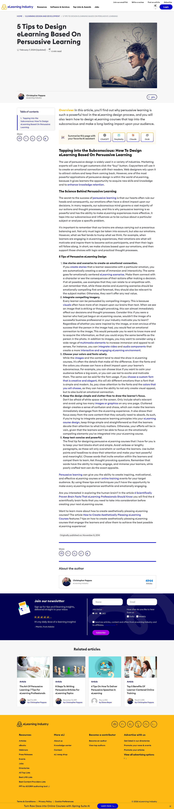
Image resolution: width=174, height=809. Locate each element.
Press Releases (25, 754)
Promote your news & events (137, 745)
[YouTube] (138, 724)
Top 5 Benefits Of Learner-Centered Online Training (140, 690)
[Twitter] (122, 724)
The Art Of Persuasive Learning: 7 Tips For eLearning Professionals (32, 690)
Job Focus (97, 609)
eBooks (22, 745)
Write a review (138, 2)
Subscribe (100, 632)
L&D (104, 613)
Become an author (98, 740)
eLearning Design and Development (42, 16)
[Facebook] (115, 724)
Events (22, 759)
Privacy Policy (45, 801)
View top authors (97, 745)
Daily (130, 616)
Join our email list (120, 2)
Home (19, 16)
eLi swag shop (60, 754)
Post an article (154, 2)
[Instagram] (154, 724)
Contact (58, 750)
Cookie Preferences (64, 801)
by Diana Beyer (105, 702)
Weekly (141, 616)
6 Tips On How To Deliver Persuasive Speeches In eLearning (104, 690)
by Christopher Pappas (37, 702)
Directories (24, 768)
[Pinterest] (146, 724)
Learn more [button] (109, 625)
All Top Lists (24, 772)
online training (110, 478)
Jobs (21, 763)
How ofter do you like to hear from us (140, 611)
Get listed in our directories (137, 740)
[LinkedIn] (130, 724)
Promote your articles (134, 750)
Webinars (23, 750)
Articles (22, 740)
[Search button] (155, 6)
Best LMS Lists (25, 777)
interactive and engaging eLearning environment (110, 350)
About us (58, 740)
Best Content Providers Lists (32, 781)
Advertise (168, 2)
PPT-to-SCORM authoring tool (34, 786)
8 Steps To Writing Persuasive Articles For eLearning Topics (67, 690)
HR (96, 613)
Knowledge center (62, 745)
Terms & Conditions (26, 801)
